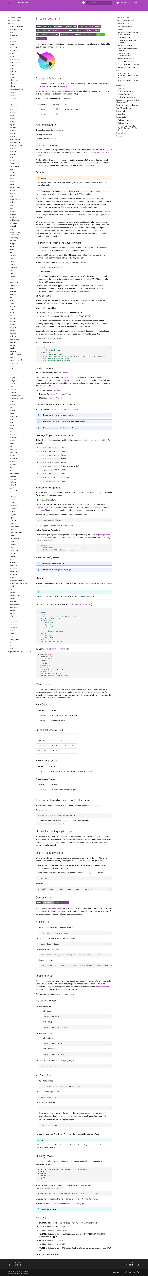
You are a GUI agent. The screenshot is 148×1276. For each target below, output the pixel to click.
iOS (50, 398)
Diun (49, 1145)
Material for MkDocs (21, 1273)
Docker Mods (56, 908)
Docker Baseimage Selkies (67, 409)
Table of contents (122, 17)
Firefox (68, 394)
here (43, 86)
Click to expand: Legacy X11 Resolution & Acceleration (59, 428)
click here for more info (80, 604)
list (73, 751)
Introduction (12, 8)
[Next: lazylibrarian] (130, 1264)
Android (59, 398)
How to (21, 8)
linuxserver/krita (48, 18)
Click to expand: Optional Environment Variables (57, 415)
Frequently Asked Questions (57, 8)
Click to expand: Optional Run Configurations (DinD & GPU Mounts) (63, 421)
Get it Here (58, 390)
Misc (70, 8)
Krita (38, 44)
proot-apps (40, 510)
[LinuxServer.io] (10, 2)
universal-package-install (100, 535)
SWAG (63, 207)
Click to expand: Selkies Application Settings (56, 570)
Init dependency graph (48, 1209)
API (43, 8)
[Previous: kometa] (15, 1264)
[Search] (99, 3)
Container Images (33, 8)
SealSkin (65, 373)
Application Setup (103, 987)
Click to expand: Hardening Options (52, 563)
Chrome (59, 394)
